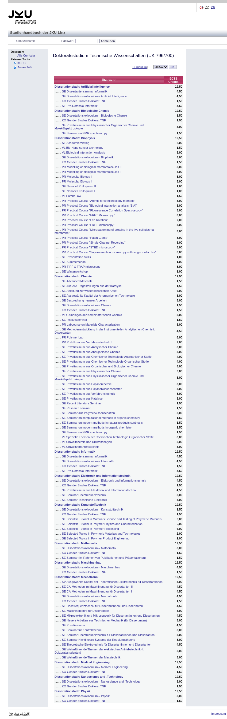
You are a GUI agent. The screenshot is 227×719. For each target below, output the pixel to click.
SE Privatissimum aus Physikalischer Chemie (91, 371)
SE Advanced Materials (77, 281)
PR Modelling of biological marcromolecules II (92, 167)
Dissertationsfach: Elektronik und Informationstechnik (92, 475)
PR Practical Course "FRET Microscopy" (88, 215)
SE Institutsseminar (74, 319)
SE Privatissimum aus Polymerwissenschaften (92, 388)
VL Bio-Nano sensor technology (82, 147)
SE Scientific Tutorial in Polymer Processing (90, 528)
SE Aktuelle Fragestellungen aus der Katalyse (92, 286)
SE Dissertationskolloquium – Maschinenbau (91, 567)
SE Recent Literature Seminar (81, 403)
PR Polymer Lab (72, 337)
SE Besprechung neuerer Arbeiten (84, 300)
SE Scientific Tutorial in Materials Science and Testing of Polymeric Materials (112, 519)
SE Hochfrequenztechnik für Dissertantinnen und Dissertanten (102, 606)
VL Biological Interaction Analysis (83, 152)
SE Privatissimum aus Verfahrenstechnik (88, 393)
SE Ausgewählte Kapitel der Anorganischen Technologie (98, 295)
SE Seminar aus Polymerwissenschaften (88, 413)
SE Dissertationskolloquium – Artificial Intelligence (94, 96)
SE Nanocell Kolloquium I (78, 191)
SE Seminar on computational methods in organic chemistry (101, 417)
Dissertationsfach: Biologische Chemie (82, 110)
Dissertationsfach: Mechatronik (76, 577)
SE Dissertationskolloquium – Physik (86, 696)
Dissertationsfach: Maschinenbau (78, 562)
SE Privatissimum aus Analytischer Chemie (90, 347)
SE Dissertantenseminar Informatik (84, 91)
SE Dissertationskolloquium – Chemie (86, 305)
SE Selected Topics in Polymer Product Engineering (95, 538)
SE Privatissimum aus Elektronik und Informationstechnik (99, 490)
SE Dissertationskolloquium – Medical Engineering (95, 667)
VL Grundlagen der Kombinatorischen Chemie (92, 314)
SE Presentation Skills (76, 257)
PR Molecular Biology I (77, 181)
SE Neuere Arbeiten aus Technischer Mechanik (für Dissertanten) (104, 620)
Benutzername (25, 40)
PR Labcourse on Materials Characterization (91, 324)
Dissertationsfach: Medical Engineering (82, 662)
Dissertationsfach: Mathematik (76, 543)
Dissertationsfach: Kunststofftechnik (80, 504)
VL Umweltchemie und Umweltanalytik (87, 442)
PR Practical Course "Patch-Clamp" (85, 237)
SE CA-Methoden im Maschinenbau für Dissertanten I (97, 591)
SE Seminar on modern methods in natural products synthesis (102, 422)
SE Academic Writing (76, 142)
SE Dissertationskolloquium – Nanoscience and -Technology (101, 681)
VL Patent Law (71, 196)
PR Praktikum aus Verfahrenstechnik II (87, 342)
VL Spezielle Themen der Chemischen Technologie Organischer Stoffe (108, 437)
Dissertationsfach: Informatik (75, 451)
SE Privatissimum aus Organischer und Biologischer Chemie (101, 366)
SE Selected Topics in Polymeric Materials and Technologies (101, 533)
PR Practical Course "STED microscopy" (88, 247)
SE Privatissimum (73, 625)
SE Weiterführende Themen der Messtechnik (91, 657)
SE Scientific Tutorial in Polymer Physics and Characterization (102, 524)
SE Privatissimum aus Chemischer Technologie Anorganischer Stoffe (107, 356)
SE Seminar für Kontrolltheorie (82, 630)
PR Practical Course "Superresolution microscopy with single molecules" (109, 252)
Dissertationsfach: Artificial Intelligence (82, 86)
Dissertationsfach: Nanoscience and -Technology (89, 676)
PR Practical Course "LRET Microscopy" (88, 224)
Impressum (218, 713)
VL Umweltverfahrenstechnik (80, 446)
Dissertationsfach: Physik (73, 691)
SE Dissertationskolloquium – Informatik (88, 461)
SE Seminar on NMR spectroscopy (84, 133)
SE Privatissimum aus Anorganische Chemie (91, 351)
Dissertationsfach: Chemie (73, 276)
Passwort (67, 40)
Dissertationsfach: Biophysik (75, 138)
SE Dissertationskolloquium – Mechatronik (89, 596)
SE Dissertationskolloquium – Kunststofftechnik (93, 509)
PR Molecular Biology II (77, 176)
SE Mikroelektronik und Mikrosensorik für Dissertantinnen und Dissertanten (111, 615)
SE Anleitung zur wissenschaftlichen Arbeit (89, 290)
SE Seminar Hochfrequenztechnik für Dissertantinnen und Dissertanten (108, 634)
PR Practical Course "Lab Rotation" (85, 220)
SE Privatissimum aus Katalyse (82, 398)
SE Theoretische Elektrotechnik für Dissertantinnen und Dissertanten (107, 644)
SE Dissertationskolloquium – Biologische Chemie (94, 115)
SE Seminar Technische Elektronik (84, 499)
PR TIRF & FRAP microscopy (81, 266)
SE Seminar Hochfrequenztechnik (84, 495)
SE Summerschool (74, 261)
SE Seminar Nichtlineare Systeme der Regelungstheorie (98, 639)
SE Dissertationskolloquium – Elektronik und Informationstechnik (104, 480)
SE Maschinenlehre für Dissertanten (85, 610)
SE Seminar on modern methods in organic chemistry (97, 427)
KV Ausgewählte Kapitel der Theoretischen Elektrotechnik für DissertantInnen (112, 581)
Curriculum (140, 67)
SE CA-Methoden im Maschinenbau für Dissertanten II (97, 586)
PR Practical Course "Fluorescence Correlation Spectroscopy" (102, 210)
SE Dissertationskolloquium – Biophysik (88, 157)
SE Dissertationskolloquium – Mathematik (89, 548)
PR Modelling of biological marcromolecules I (91, 171)
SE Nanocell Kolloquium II (79, 186)
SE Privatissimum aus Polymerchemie (87, 384)
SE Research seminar (76, 408)
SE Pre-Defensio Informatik (80, 105)
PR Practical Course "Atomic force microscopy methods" (99, 200)
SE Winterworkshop (75, 271)
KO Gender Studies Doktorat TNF (84, 101)
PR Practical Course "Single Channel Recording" (94, 242)
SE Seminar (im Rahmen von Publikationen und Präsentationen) (104, 557)
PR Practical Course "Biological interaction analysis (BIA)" (99, 205)
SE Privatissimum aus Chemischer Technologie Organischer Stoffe (105, 361)
